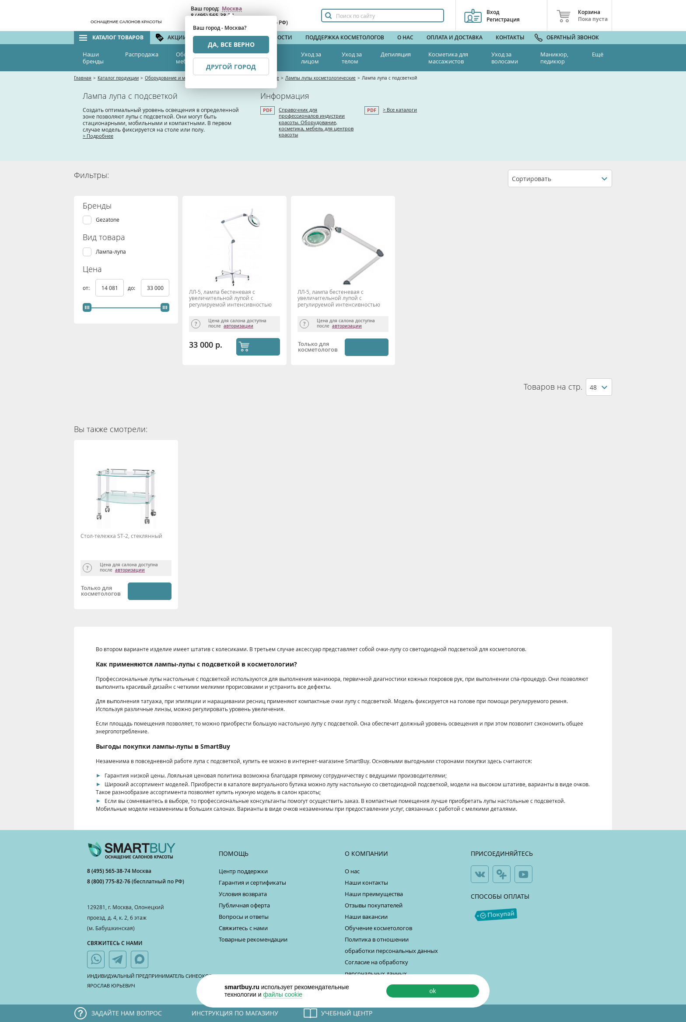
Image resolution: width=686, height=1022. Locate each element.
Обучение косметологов (378, 928)
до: (132, 287)
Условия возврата (243, 894)
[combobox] (560, 178)
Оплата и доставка (455, 37)
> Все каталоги (400, 109)
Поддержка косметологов (344, 37)
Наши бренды (93, 57)
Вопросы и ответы (244, 917)
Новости (279, 37)
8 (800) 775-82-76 (109, 881)
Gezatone (107, 219)
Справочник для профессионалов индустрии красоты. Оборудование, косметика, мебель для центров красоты (316, 122)
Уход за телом (352, 57)
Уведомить (365, 347)
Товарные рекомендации (253, 939)
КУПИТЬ (266, 346)
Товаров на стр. (553, 386)
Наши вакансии (366, 917)
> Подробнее (98, 136)
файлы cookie (282, 994)
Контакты (510, 37)
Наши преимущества (374, 894)
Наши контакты (366, 882)
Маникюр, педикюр (554, 57)
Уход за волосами (504, 57)
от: (87, 287)
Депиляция (396, 54)
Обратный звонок (572, 37)
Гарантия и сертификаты (252, 882)
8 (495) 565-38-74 (109, 871)
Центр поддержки (243, 871)
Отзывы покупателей (373, 905)
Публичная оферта (244, 905)
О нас (405, 37)
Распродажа (141, 54)
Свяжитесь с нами (243, 928)
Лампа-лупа (111, 251)
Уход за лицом (311, 57)
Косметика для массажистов (448, 57)
